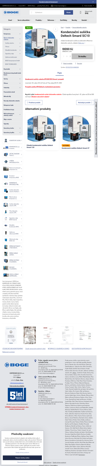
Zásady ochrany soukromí (59, 462)
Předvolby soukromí (46, 462)
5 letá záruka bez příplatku (17, 386)
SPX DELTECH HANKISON (72, 67)
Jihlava (19, 377)
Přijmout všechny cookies (22, 458)
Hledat (68, 12)
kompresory (82, 454)
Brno (21, 380)
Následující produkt (85, 102)
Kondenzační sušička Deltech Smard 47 (75, 148)
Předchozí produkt (33, 102)
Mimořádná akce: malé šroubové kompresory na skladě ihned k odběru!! (96, 128)
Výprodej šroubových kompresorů (48, 2)
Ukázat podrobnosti (22, 462)
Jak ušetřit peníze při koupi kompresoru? (17, 404)
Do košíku (82, 56)
